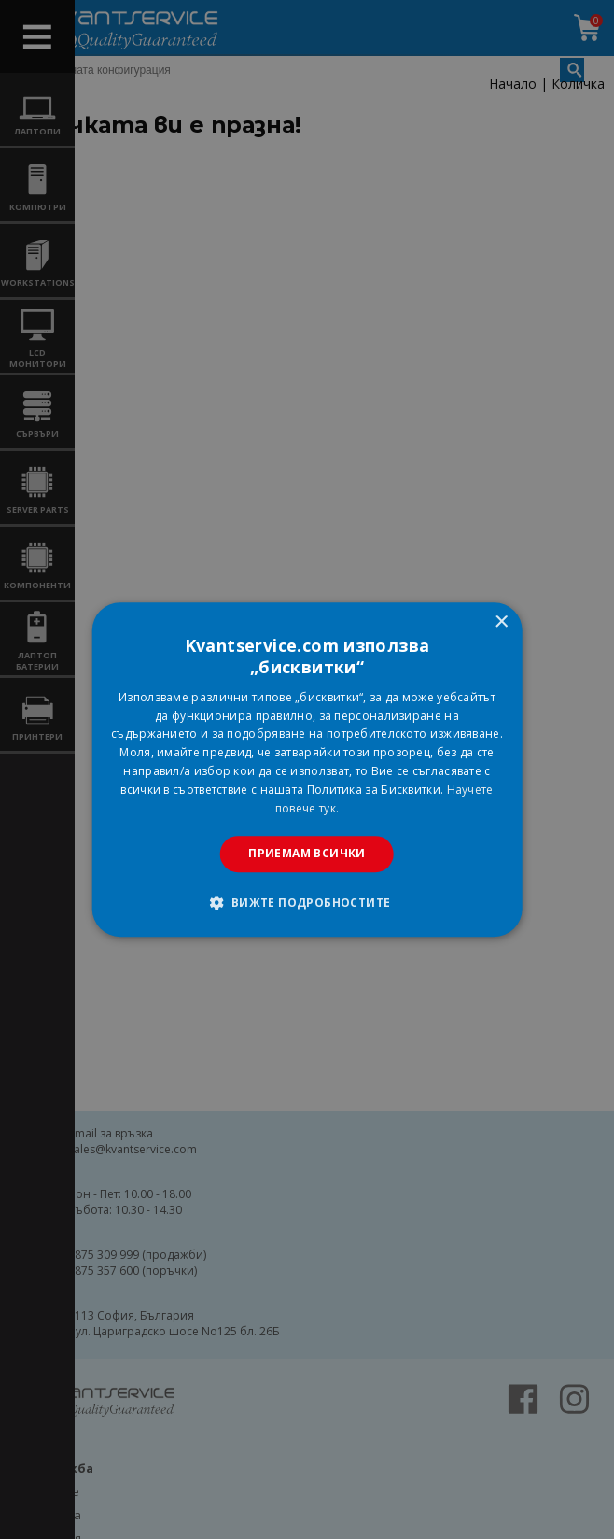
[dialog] (307, 769)
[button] (306, 902)
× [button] (501, 622)
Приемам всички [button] (307, 853)
